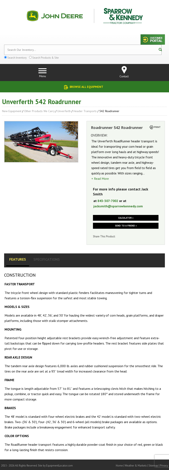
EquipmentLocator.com (59, 465)
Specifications (46, 259)
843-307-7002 (107, 201)
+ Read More (100, 178)
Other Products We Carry (39, 111)
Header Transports (85, 111)
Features (17, 259)
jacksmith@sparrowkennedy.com (118, 206)
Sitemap (153, 465)
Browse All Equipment (86, 87)
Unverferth (64, 111)
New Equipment (11, 111)
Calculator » (125, 217)
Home (119, 465)
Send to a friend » (126, 225)
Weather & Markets (136, 465)
